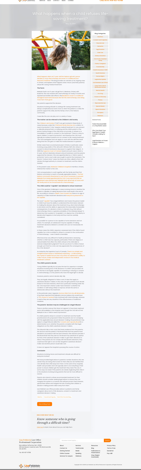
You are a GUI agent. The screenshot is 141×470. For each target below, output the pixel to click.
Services (78, 445)
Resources (94, 445)
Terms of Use (111, 448)
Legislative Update (100, 79)
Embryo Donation (100, 56)
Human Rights (100, 76)
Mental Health (100, 90)
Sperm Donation (100, 109)
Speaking (78, 453)
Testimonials (80, 448)
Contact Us (63, 448)
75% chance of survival (46, 297)
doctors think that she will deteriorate (71, 293)
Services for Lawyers (66, 456)
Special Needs (100, 106)
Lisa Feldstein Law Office (100, 82)
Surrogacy (100, 112)
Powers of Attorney (100, 97)
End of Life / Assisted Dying (64, 397)
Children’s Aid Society (47, 123)
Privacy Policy (111, 445)
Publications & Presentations (95, 451)
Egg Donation (100, 49)
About (62, 445)
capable (47, 201)
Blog (92, 448)
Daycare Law (100, 43)
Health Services (100, 73)
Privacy (100, 100)
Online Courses (64, 453)
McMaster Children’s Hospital (60, 167)
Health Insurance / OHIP (100, 70)
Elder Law (100, 52)
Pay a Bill (109, 453)
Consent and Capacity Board (70, 322)
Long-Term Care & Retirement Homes (100, 86)
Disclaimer (110, 451)
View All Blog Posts (44, 404)
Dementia (100, 46)
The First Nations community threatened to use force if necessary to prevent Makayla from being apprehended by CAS (60, 176)
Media (77, 451)
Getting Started (65, 451)
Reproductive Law (100, 103)
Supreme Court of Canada (52, 151)
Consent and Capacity (50, 397)
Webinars (100, 116)
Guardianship (100, 67)
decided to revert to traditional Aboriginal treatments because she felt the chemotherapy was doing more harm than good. (60, 98)
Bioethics (40, 397)
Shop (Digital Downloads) (95, 456)
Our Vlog (100, 93)
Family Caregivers (100, 63)
